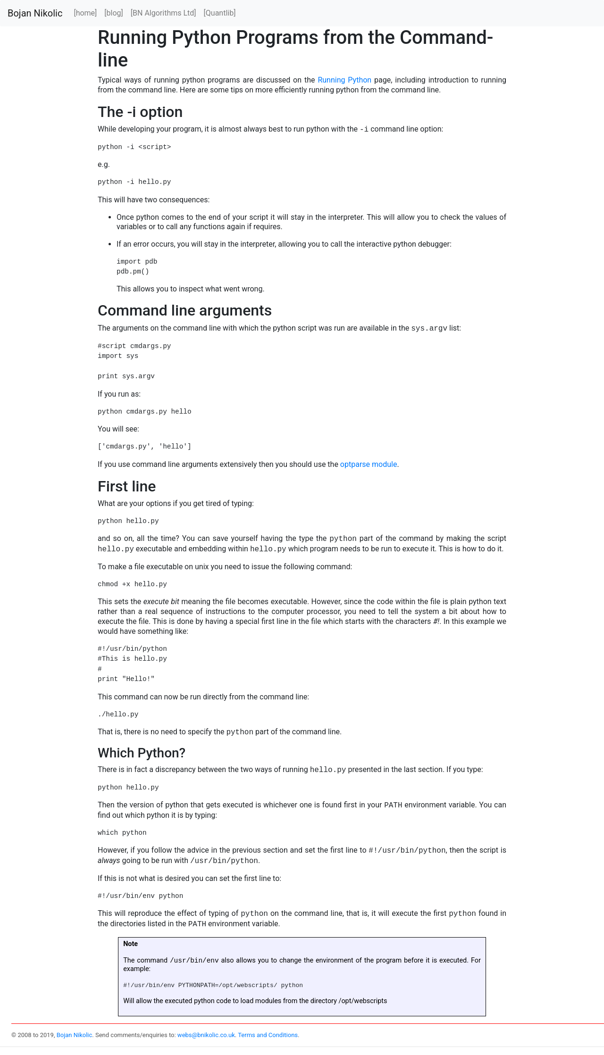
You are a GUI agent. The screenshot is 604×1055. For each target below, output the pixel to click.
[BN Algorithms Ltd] (163, 12)
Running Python (344, 79)
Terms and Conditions (268, 1035)
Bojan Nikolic (35, 13)
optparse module (368, 464)
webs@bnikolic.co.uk (206, 1035)
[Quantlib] (220, 12)
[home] (85, 12)
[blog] (113, 12)
